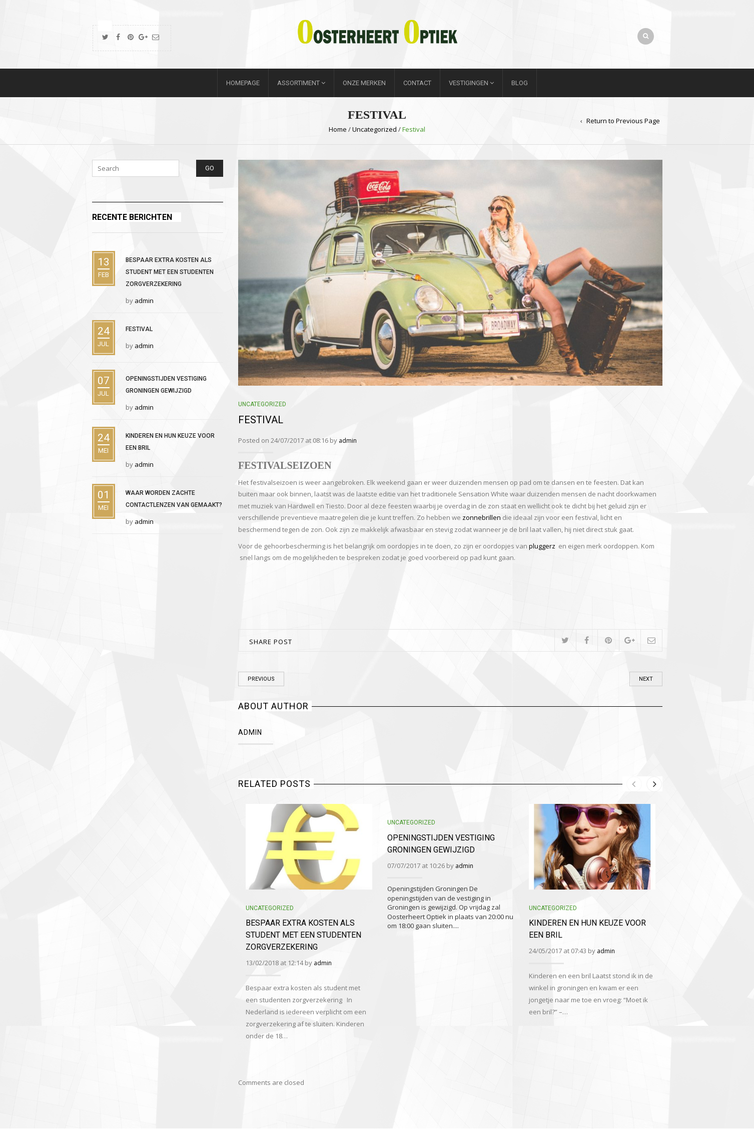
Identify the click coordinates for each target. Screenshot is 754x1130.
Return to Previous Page (623, 122)
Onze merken (364, 84)
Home (338, 130)
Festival (139, 330)
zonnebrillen (481, 518)
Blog (519, 84)
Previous (261, 680)
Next (646, 680)
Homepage (243, 84)
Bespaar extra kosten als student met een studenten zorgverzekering (303, 936)
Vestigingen (468, 84)
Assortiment (298, 84)
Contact (417, 84)
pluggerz (543, 547)
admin (348, 442)
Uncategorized (374, 130)
